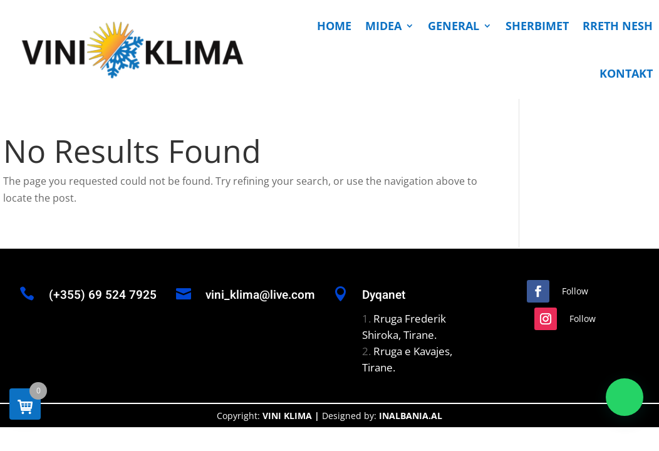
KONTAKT (626, 73)
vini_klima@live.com (260, 295)
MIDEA (383, 25)
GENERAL (453, 25)
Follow (575, 291)
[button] (624, 397)
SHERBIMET (537, 25)
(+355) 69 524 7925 (103, 295)
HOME (334, 25)
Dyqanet (383, 295)
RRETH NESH (618, 25)
